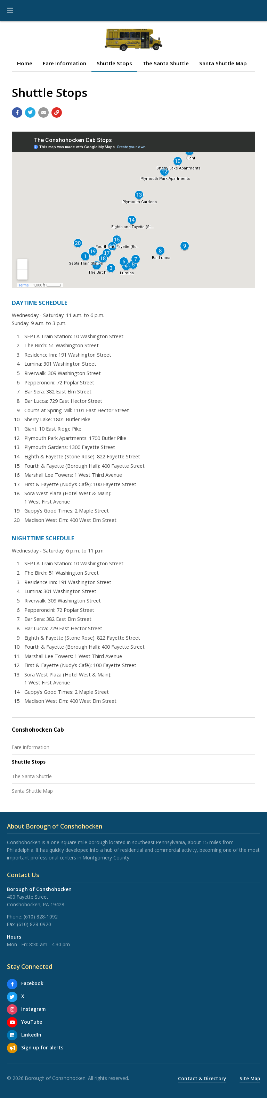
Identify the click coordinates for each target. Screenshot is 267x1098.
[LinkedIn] (12, 1035)
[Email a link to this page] (43, 112)
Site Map (250, 1078)
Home (24, 63)
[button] (10, 10)
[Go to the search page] (256, 10)
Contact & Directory (202, 1078)
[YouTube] (12, 1022)
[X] (12, 997)
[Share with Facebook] (17, 112)
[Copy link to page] (56, 112)
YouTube (31, 1021)
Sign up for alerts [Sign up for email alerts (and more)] (42, 1047)
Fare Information (64, 63)
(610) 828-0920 (34, 924)
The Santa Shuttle (166, 63)
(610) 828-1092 (41, 916)
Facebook (32, 983)
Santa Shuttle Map (223, 63)
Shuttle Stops (114, 63)
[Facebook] (12, 984)
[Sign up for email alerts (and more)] (12, 1048)
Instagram (33, 1009)
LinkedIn (31, 1034)
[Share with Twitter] (30, 112)
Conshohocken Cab (38, 729)
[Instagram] (12, 1009)
